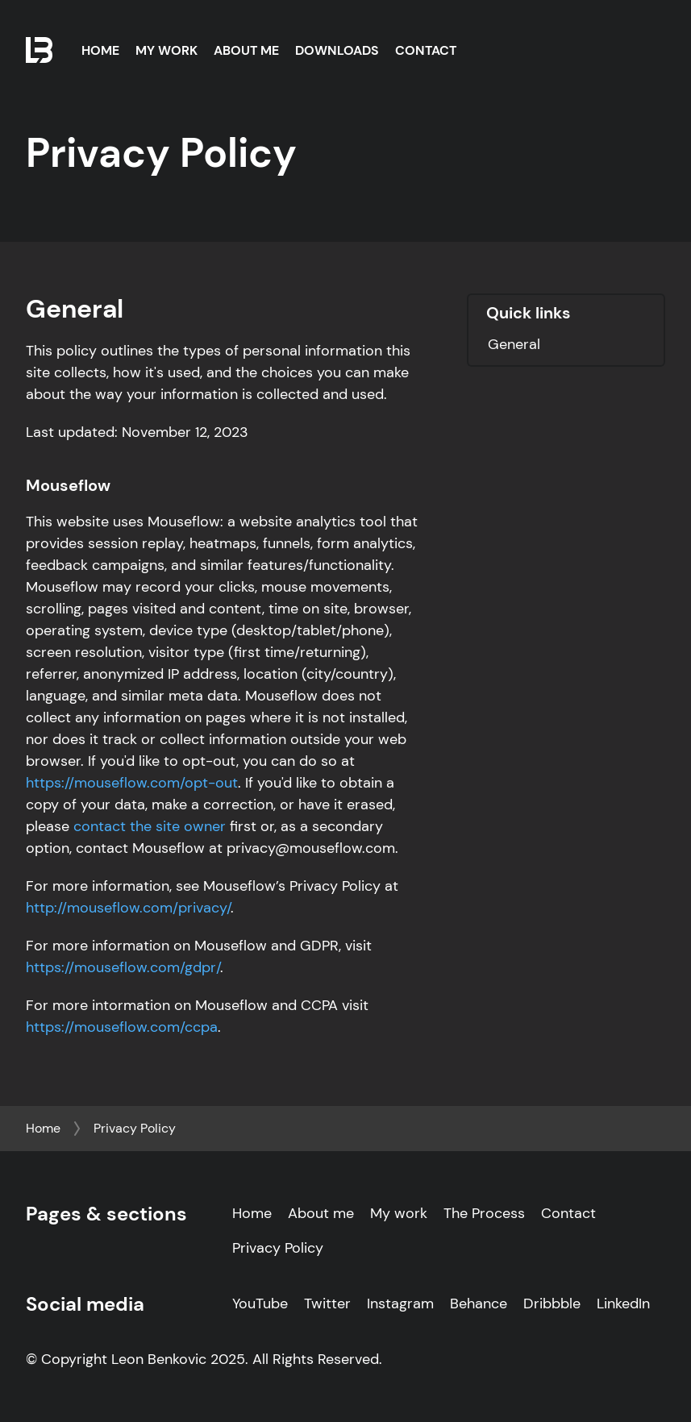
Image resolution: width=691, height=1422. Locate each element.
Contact (425, 50)
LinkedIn (623, 1303)
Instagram (400, 1303)
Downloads (337, 50)
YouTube (260, 1303)
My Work (166, 50)
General (514, 344)
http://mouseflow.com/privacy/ (128, 907)
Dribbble (552, 1303)
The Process (484, 1213)
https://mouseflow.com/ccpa (122, 1027)
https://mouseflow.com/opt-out (132, 782)
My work (398, 1213)
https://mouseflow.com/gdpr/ (123, 967)
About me (321, 1213)
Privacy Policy (135, 1128)
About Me (246, 50)
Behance (478, 1303)
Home (100, 50)
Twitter (327, 1303)
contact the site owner (147, 826)
